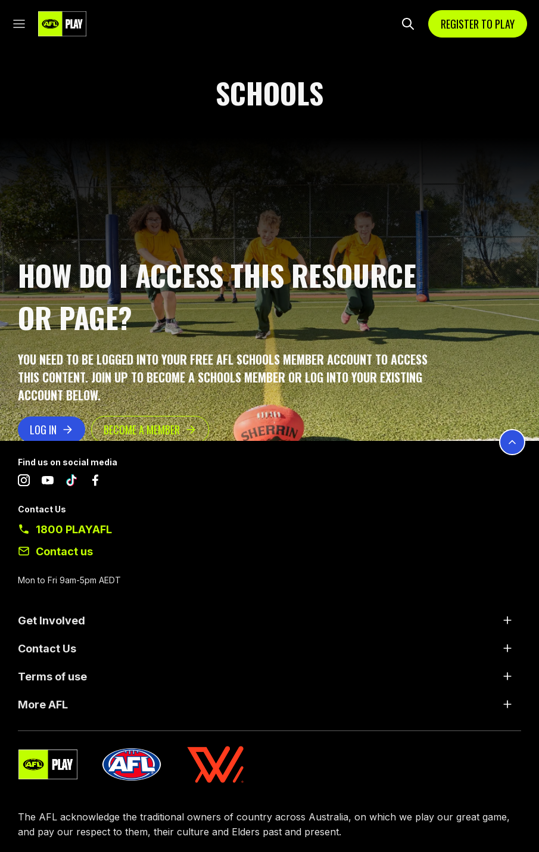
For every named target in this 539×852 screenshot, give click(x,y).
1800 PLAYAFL (74, 529)
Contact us (64, 551)
